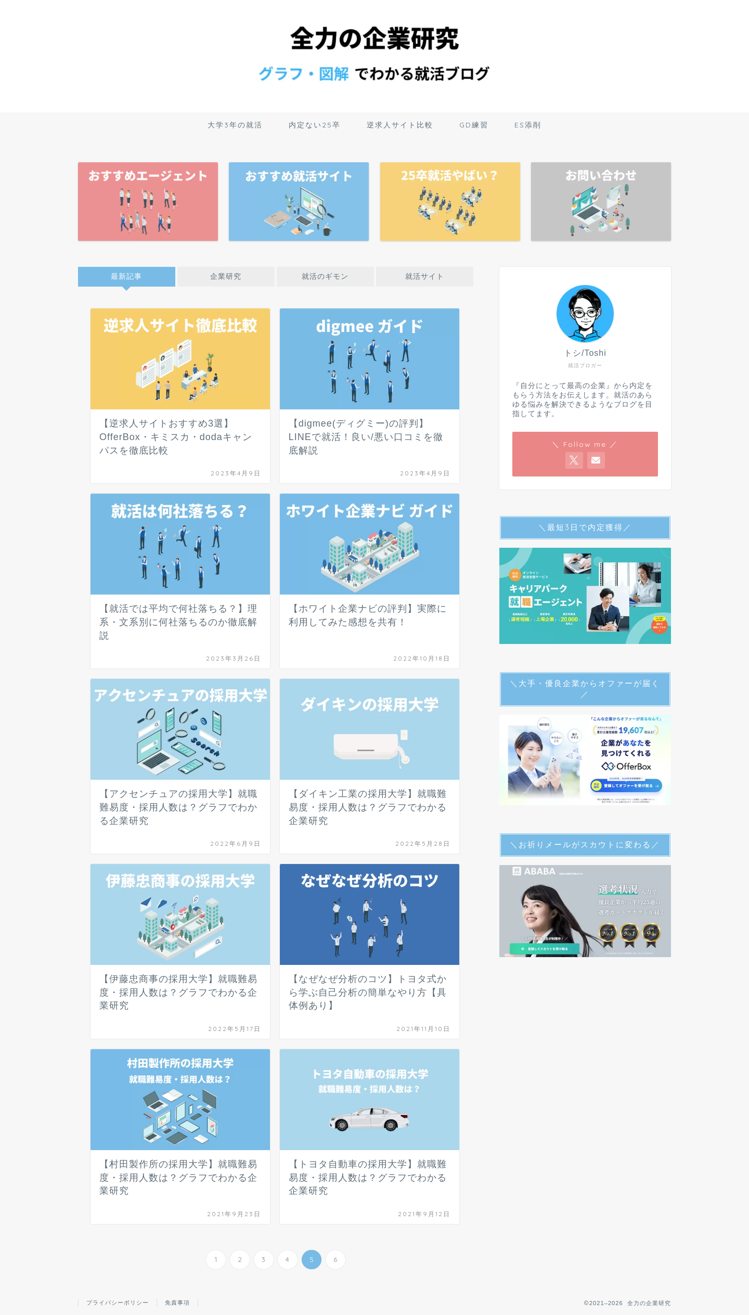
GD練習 (473, 125)
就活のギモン (325, 276)
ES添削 (527, 125)
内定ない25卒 (315, 125)
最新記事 (126, 276)
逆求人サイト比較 (400, 125)
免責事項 (177, 1302)
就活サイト (424, 276)
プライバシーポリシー (117, 1302)
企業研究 (225, 276)
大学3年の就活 (235, 125)
